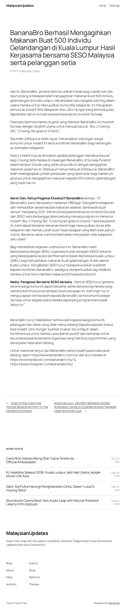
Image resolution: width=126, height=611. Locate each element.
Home (102, 5)
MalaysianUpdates (20, 5)
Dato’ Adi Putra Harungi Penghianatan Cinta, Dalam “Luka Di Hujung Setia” (50, 488)
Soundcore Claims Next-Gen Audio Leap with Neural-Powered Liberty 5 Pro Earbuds (52, 502)
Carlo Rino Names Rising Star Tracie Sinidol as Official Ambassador (40, 460)
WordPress (114, 603)
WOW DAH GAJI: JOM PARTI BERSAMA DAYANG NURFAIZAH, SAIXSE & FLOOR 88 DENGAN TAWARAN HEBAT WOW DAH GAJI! (85, 407)
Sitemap (114, 5)
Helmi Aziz (26, 70)
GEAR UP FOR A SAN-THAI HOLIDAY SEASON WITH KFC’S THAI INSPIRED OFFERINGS (27, 407)
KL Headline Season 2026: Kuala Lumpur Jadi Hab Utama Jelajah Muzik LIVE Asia (53, 474)
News (37, 70)
